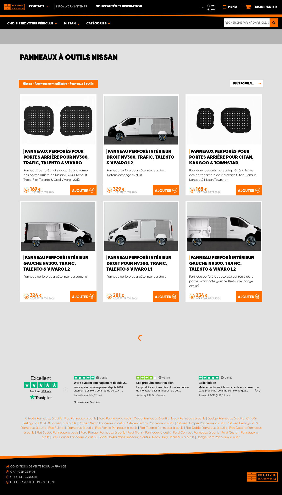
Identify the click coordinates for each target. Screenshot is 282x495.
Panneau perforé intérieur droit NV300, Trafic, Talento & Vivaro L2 (140, 157)
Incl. (213, 6)
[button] (246, 83)
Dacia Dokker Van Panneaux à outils (124, 437)
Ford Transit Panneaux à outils (149, 432)
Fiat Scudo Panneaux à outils (57, 432)
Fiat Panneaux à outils (80, 418)
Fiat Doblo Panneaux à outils (206, 428)
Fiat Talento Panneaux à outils (161, 428)
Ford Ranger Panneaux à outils (103, 432)
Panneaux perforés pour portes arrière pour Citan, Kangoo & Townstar (221, 157)
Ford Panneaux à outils (115, 418)
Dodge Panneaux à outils (226, 418)
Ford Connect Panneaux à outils (196, 432)
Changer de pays (22, 471)
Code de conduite (24, 476)
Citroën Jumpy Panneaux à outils (151, 423)
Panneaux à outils (82, 83)
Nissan (28, 83)
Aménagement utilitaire (51, 83)
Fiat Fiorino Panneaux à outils (116, 428)
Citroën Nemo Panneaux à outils (101, 423)
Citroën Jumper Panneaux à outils (201, 423)
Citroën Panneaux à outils (43, 418)
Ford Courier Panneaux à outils (73, 437)
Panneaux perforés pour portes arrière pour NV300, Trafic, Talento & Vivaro (56, 157)
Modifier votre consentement (33, 482)
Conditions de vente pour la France (38, 466)
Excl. (213, 9)
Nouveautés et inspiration (119, 6)
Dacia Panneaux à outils (151, 418)
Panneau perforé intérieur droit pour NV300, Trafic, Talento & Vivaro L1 (138, 263)
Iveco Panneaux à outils (188, 418)
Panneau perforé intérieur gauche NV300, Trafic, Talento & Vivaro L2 (55, 263)
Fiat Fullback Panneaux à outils (70, 428)
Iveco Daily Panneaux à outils (173, 437)
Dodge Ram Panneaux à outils (218, 437)
